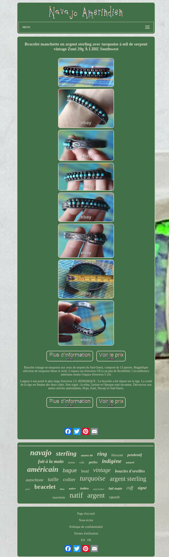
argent (96, 495)
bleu (62, 489)
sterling (66, 453)
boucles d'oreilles (130, 471)
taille (53, 479)
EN (83, 540)
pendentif (134, 455)
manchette (59, 497)
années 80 (87, 455)
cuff (130, 487)
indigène (111, 461)
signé (142, 487)
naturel (130, 462)
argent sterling (128, 478)
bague (70, 470)
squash (114, 497)
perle (28, 489)
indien (84, 488)
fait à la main (51, 461)
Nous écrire (86, 520)
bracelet (44, 486)
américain (43, 469)
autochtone (34, 480)
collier (69, 479)
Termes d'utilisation (86, 533)
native (72, 488)
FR (89, 540)
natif (76, 495)
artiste (71, 462)
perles (93, 462)
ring (102, 454)
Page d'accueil (86, 513)
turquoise (92, 478)
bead (85, 471)
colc (81, 462)
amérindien (98, 489)
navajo (40, 452)
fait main (115, 488)
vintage (101, 470)
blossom (117, 455)
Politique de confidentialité (86, 527)
